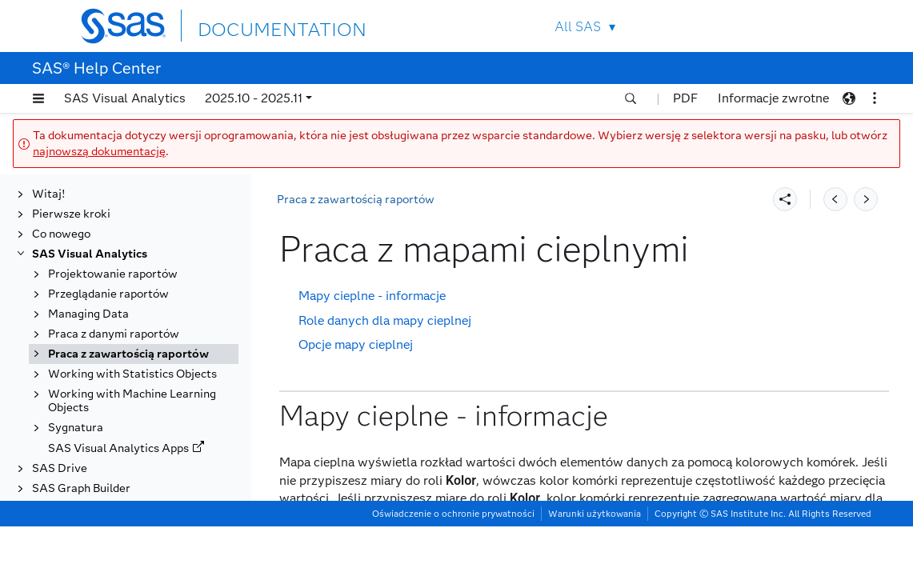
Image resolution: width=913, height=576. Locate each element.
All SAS (578, 26)
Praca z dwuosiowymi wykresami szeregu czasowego (145, 260)
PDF (685, 98)
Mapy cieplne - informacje (372, 295)
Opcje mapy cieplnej (355, 344)
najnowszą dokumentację (99, 151)
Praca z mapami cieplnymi (134, 367)
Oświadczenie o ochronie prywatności (453, 563)
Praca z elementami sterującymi (148, 287)
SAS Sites (800, 26)
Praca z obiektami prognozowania (111, 514)
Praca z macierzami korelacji (139, 347)
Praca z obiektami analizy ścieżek (131, 447)
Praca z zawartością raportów (355, 199)
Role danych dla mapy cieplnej (384, 320)
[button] (38, 98)
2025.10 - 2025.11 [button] (253, 98)
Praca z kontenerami (118, 327)
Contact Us (762, 26)
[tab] (149, 367)
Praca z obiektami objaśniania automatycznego (142, 480)
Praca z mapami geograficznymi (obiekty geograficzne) (147, 393)
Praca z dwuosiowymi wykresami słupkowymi (126, 226)
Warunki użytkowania (594, 563)
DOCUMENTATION (256, 25)
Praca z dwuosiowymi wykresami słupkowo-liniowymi (148, 192)
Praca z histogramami (121, 307)
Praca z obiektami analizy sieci (144, 420)
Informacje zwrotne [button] (773, 98)
